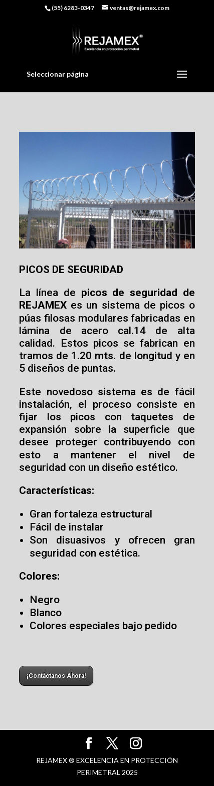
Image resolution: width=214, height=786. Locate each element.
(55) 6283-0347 (73, 8)
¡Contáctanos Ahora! (56, 675)
